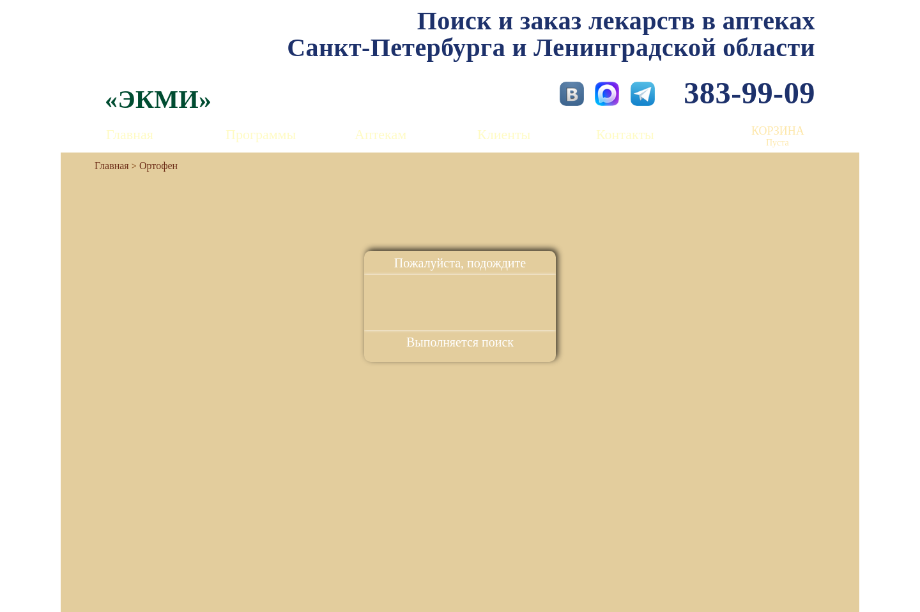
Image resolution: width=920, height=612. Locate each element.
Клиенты (503, 134)
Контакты (625, 134)
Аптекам (380, 134)
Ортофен (158, 165)
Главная (129, 134)
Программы (261, 134)
